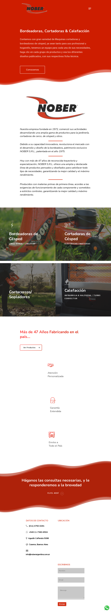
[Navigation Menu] (89, 8)
